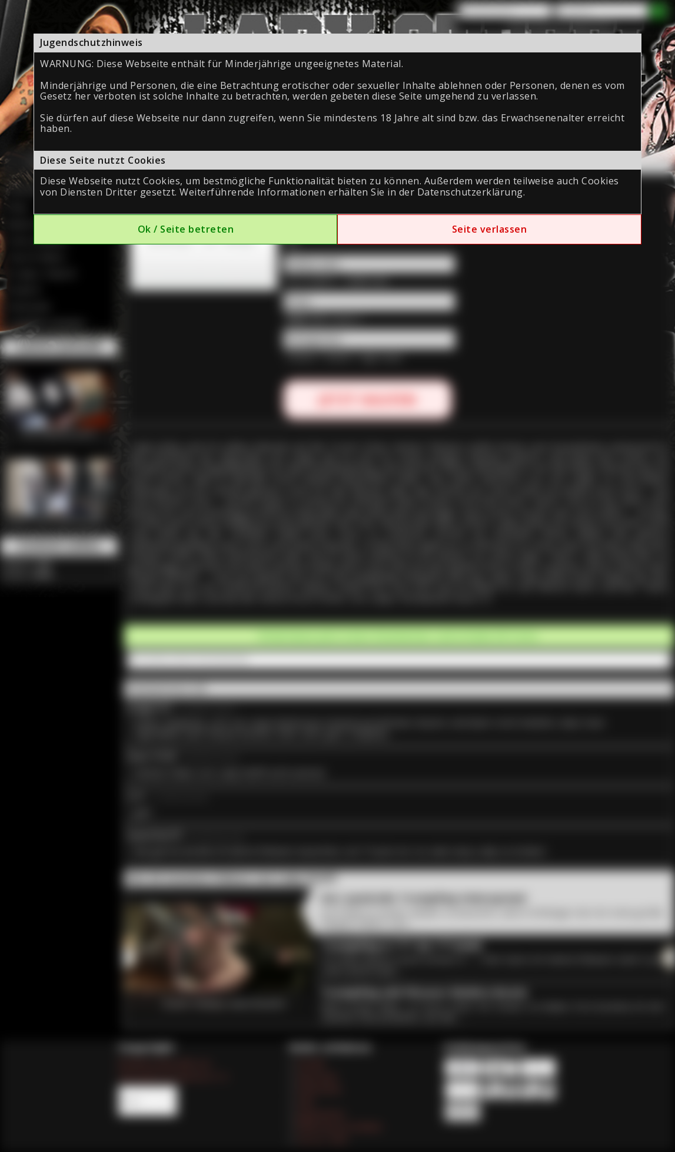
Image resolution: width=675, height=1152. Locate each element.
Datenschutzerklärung (470, 192)
